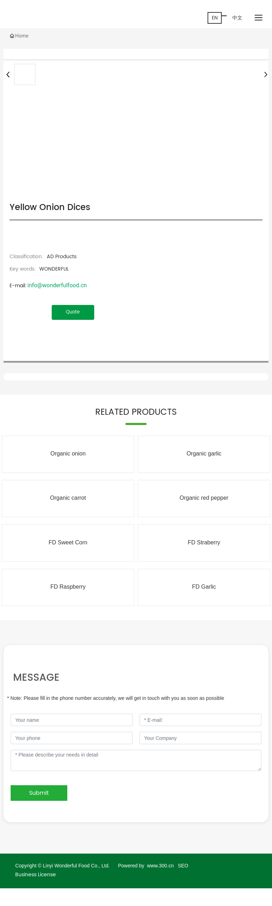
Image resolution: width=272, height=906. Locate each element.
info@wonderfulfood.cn (56, 285)
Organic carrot (68, 498)
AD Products (61, 257)
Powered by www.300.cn (146, 865)
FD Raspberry (68, 587)
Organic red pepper (204, 498)
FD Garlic (204, 587)
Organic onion (68, 454)
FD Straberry (204, 542)
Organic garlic (204, 454)
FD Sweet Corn (68, 542)
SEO (183, 865)
